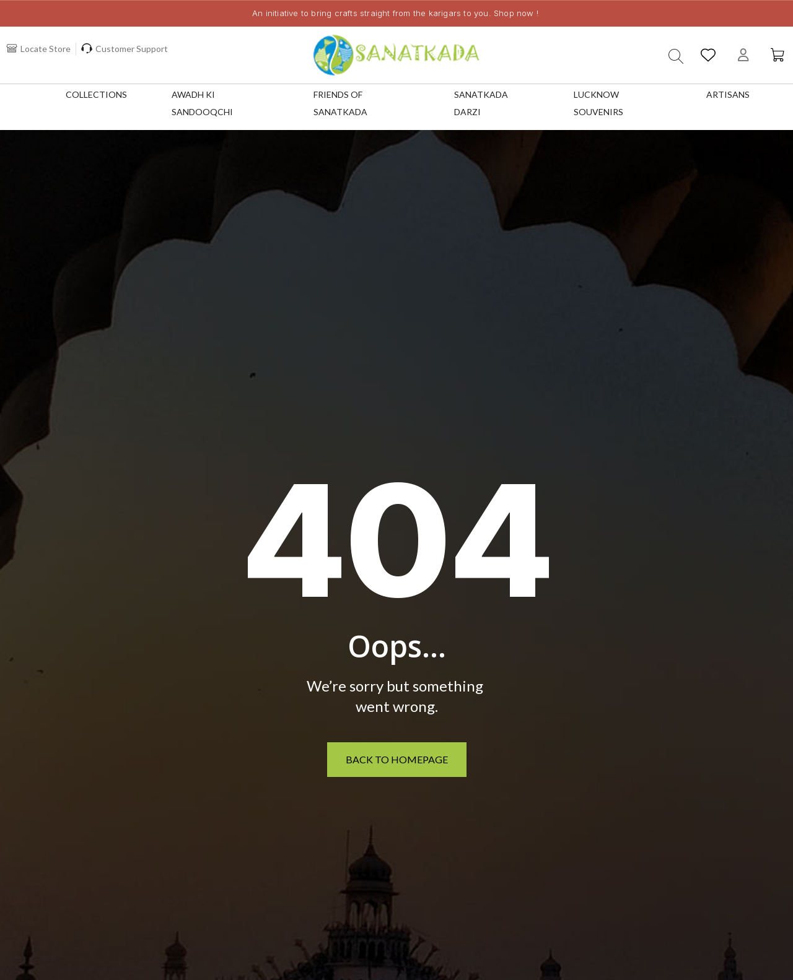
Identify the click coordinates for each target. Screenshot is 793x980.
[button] (674, 56)
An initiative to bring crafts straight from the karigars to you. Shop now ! (395, 13)
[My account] (742, 55)
